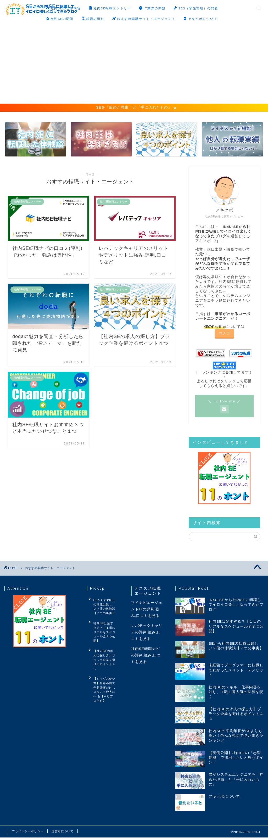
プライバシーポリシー (27, 831)
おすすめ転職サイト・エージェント (144, 18)
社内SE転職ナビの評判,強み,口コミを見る (146, 655)
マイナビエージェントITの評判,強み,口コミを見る (147, 609)
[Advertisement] (134, 64)
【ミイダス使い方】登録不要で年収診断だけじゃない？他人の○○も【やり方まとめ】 (103, 671)
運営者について (63, 831)
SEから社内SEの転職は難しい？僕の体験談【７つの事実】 (104, 606)
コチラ (224, 334)
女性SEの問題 (60, 18)
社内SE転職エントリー (110, 8)
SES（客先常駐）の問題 (196, 8)
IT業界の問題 (152, 8)
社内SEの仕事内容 (63, 8)
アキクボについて (200, 18)
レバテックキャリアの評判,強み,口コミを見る (147, 632)
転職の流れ (92, 18)
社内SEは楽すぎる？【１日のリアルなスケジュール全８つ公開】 (103, 627)
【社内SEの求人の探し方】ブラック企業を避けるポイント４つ (104, 648)
